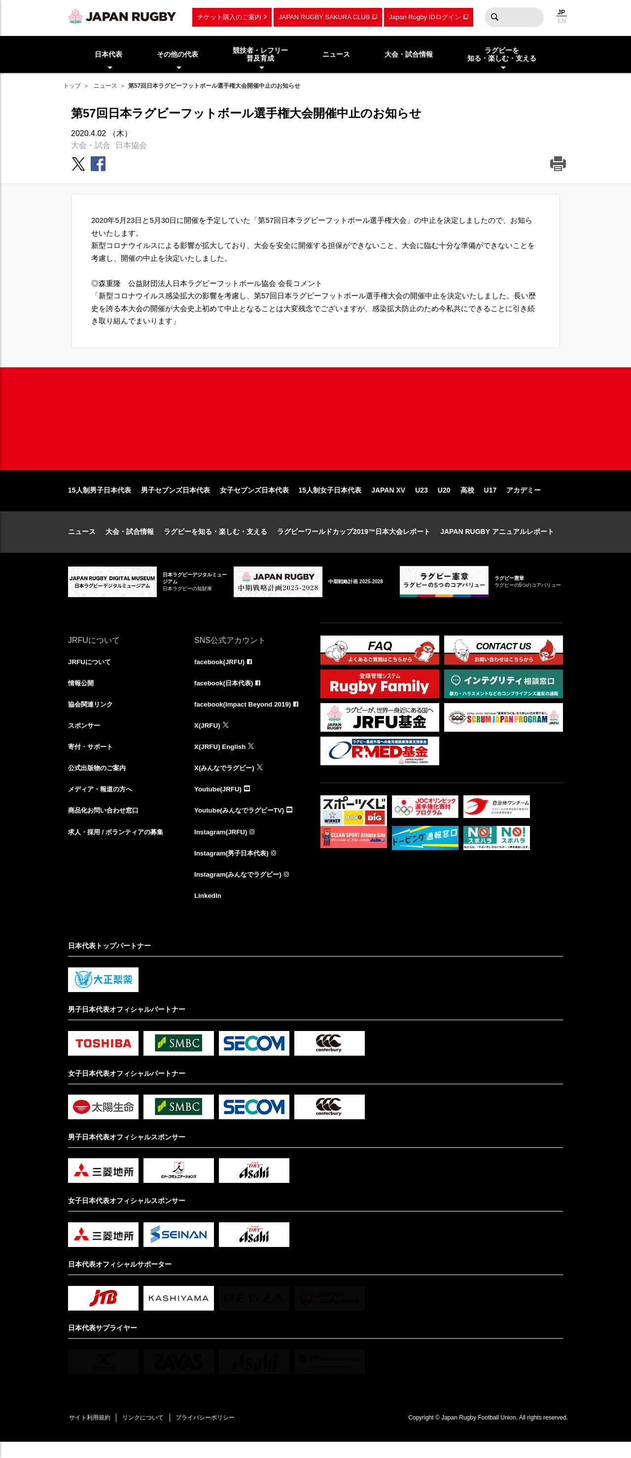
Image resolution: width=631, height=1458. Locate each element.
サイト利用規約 (91, 1433)
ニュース (105, 85)
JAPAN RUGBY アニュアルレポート (497, 542)
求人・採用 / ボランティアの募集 (119, 846)
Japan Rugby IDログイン (424, 17)
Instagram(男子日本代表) (233, 867)
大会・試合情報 (129, 542)
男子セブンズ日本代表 (175, 501)
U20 (444, 501)
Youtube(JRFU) (219, 803)
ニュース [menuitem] (336, 54)
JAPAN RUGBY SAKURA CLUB (324, 17)
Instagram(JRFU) (222, 846)
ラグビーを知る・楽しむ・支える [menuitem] (501, 54)
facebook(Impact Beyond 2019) (245, 716)
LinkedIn (208, 911)
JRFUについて (91, 672)
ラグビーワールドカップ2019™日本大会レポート (353, 542)
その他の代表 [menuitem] (177, 54)
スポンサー (85, 738)
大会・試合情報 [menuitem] (409, 54)
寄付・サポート (92, 759)
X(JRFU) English (221, 759)
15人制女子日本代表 (330, 501)
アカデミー (523, 501)
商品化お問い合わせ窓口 (106, 824)
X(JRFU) (207, 738)
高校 (467, 501)
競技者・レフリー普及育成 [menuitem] (260, 54)
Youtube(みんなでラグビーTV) (242, 824)
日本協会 (131, 145)
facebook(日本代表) (225, 694)
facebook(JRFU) (220, 672)
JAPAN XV (388, 501)
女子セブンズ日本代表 (254, 501)
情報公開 (82, 694)
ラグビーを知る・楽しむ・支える (215, 542)
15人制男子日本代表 (99, 501)
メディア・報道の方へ (102, 803)
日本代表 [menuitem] (108, 54)
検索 (494, 17)
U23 (421, 501)
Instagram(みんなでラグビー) (240, 889)
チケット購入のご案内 (229, 17)
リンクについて (148, 1433)
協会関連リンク (92, 716)
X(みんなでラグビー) (226, 781)
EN (562, 21)
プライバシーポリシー (213, 1433)
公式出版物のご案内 (99, 781)
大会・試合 (90, 145)
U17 (490, 501)
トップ (72, 85)
